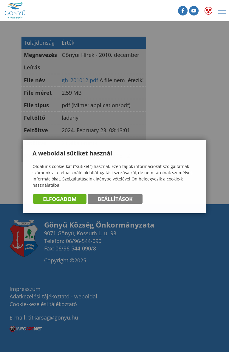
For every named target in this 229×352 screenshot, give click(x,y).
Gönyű (32, 10)
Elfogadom (60, 199)
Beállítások (115, 199)
